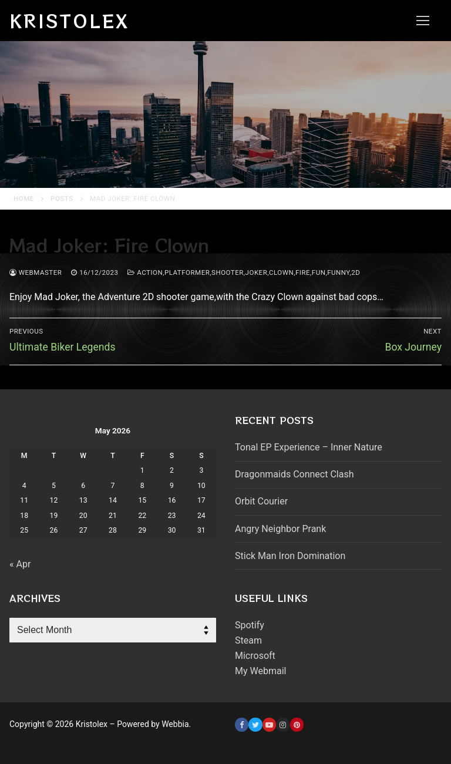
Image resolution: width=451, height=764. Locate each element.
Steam (248, 640)
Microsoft (255, 655)
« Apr (20, 564)
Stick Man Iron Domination (290, 555)
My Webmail (260, 671)
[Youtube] (269, 724)
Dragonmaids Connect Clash (294, 474)
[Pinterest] (297, 724)
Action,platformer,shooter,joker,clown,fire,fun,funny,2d (243, 272)
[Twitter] (255, 724)
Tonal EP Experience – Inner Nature (308, 447)
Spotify (249, 625)
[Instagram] (283, 724)
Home (24, 198)
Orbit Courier (261, 501)
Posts (62, 198)
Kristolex (69, 20)
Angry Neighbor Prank (280, 528)
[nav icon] (423, 20)
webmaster (35, 272)
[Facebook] (241, 724)
